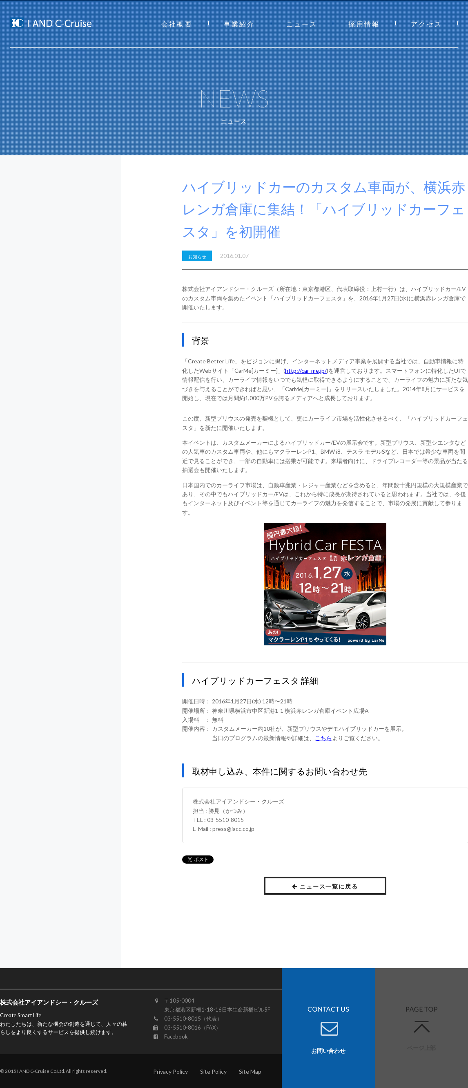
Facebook (176, 1036)
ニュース (302, 24)
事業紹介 (239, 24)
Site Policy (213, 1071)
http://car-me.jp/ (306, 370)
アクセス (426, 24)
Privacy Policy (170, 1071)
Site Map (250, 1071)
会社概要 (177, 24)
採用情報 (364, 24)
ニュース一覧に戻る (325, 886)
